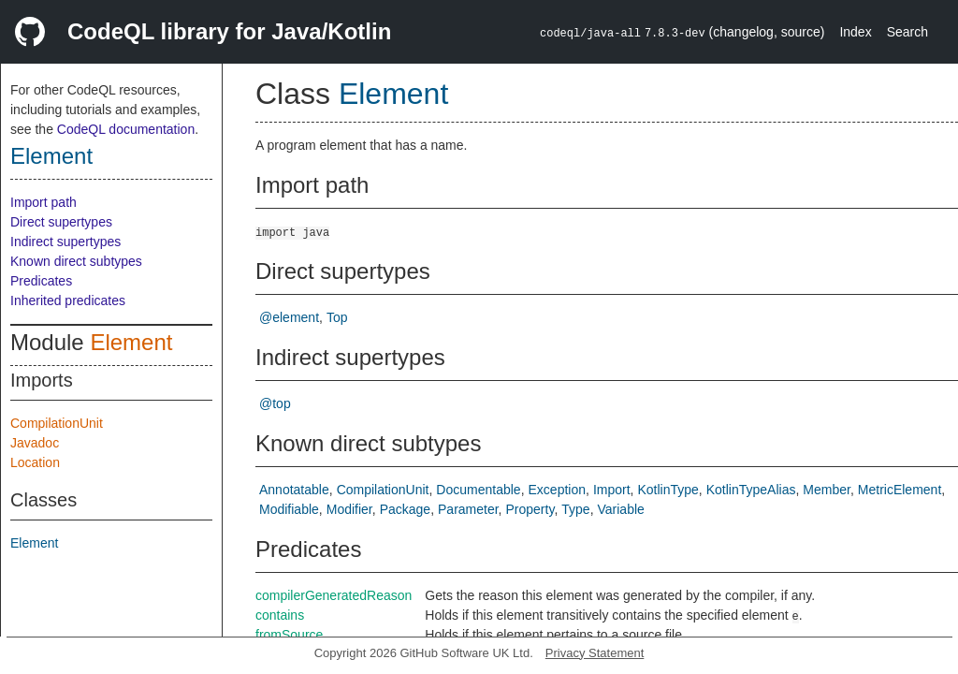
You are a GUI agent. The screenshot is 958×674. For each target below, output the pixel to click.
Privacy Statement (595, 653)
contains (279, 615)
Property (530, 509)
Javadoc (34, 442)
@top (275, 403)
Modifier (349, 509)
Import (612, 489)
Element (51, 155)
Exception (557, 489)
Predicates (41, 280)
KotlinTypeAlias (751, 489)
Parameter (468, 509)
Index (855, 31)
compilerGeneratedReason (333, 595)
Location (35, 462)
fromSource (289, 634)
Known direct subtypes (76, 261)
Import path (43, 202)
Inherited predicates (67, 300)
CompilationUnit (56, 423)
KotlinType (667, 489)
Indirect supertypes (65, 241)
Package (405, 509)
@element (289, 317)
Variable (621, 509)
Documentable (478, 489)
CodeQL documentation (126, 129)
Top (337, 317)
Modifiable (289, 509)
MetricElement (899, 489)
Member (826, 489)
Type (575, 509)
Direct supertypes (61, 221)
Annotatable (294, 489)
